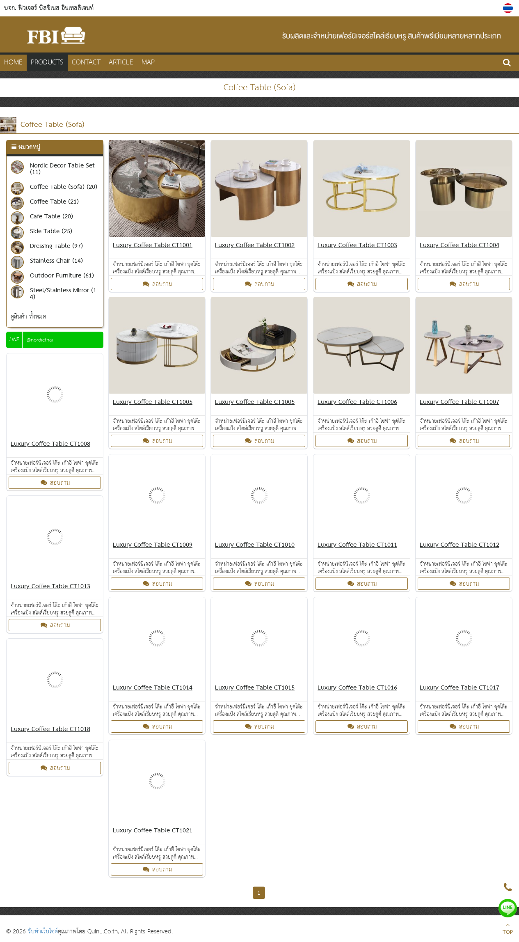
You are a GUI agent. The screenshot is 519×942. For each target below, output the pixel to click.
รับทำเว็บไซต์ (43, 931)
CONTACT (86, 62)
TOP (508, 929)
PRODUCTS (47, 62)
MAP (148, 62)
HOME (13, 62)
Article (121, 62)
